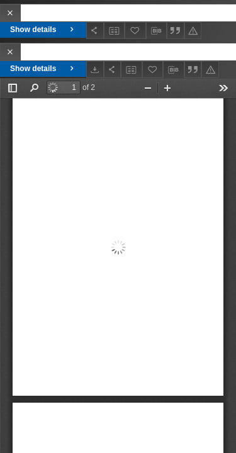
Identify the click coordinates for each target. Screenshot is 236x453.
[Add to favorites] (135, 30)
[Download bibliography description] (156, 31)
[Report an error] (193, 30)
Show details (43, 29)
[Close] (10, 12)
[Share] (95, 30)
